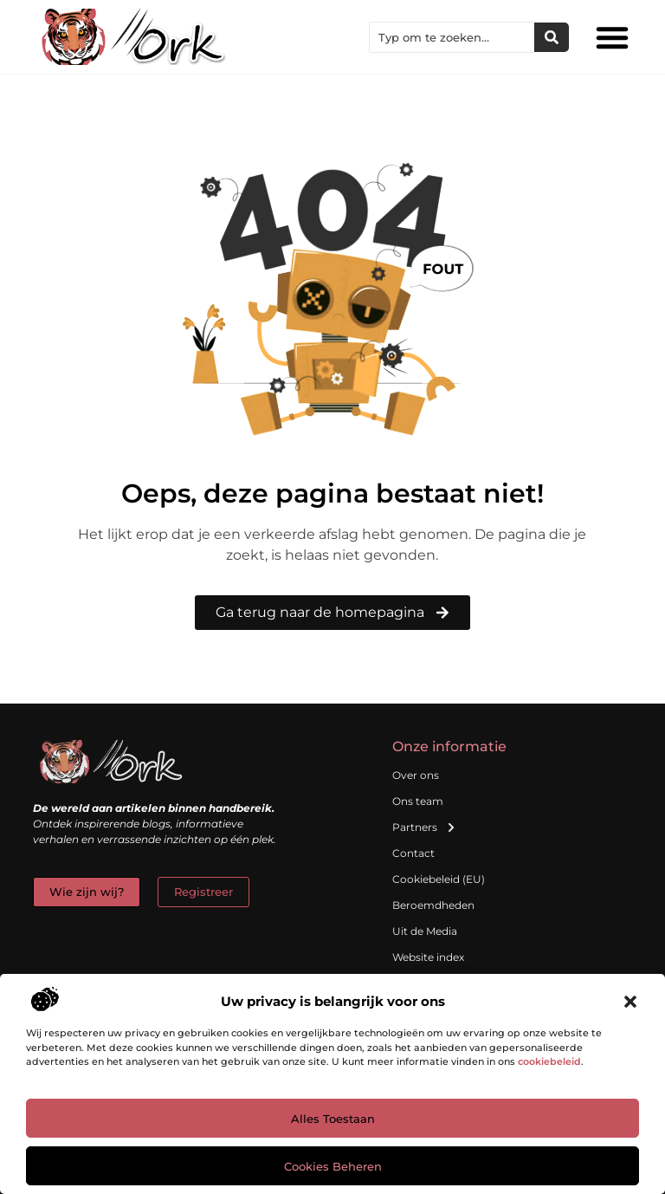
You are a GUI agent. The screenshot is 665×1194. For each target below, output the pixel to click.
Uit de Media (424, 931)
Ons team (417, 801)
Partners (424, 827)
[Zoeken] (551, 37)
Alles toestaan (333, 1119)
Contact (413, 853)
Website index (428, 957)
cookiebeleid (549, 1061)
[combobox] (452, 37)
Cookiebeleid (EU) (438, 879)
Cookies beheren (333, 1166)
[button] (630, 1001)
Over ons (415, 775)
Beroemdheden (433, 905)
